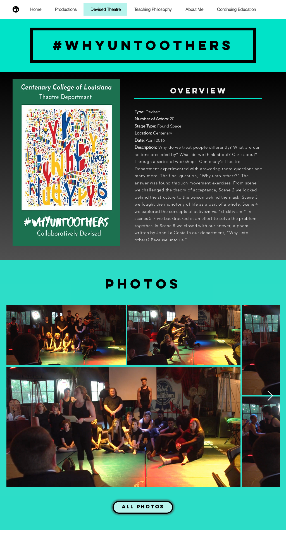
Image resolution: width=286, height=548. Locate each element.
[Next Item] (270, 396)
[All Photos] (143, 507)
